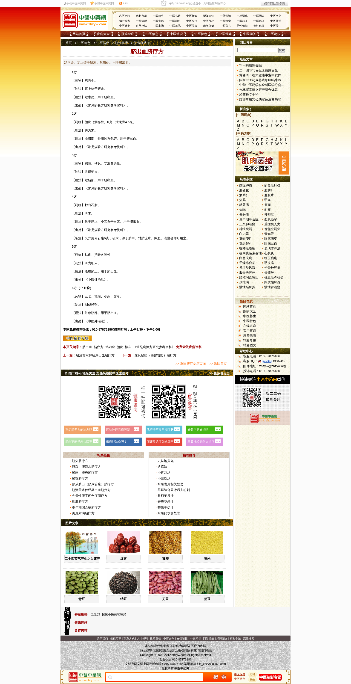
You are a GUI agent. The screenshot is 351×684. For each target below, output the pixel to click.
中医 (91, 279)
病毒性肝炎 (272, 185)
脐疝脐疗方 (80, 461)
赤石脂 (99, 238)
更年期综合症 (249, 219)
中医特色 (200, 34)
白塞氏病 (245, 258)
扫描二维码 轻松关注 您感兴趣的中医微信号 (96, 373)
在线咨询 (249, 326)
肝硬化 (244, 190)
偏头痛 (244, 214)
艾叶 (97, 255)
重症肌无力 (272, 224)
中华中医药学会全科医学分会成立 (263, 85)
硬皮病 (269, 263)
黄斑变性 (245, 238)
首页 (68, 43)
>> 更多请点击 (219, 373)
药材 (252, 674)
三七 (88, 296)
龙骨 (122, 122)
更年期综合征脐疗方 (86, 507)
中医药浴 (275, 21)
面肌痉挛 (270, 219)
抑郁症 (269, 214)
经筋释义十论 (249, 94)
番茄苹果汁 (166, 495)
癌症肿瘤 (245, 185)
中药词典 (242, 16)
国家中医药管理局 (114, 614)
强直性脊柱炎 (274, 277)
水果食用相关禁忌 (170, 484)
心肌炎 (269, 253)
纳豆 (123, 599)
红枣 (123, 558)
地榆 (97, 296)
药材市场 (141, 16)
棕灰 (128, 347)
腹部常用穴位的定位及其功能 (260, 99)
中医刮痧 (175, 21)
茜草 (117, 296)
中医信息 (152, 34)
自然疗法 (141, 25)
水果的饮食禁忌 (169, 513)
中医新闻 (191, 16)
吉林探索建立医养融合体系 (258, 90)
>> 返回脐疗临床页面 (190, 363)
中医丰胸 (158, 25)
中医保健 (225, 34)
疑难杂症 (127, 34)
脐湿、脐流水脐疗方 (86, 466)
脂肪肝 (269, 190)
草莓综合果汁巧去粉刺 (174, 490)
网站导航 (208, 638)
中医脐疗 (102, 43)
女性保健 (259, 25)
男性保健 (242, 25)
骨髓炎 (269, 272)
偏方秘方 (124, 21)
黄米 (207, 558)
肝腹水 (269, 195)
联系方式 (129, 638)
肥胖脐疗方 (80, 501)
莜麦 (165, 558)
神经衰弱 (245, 229)
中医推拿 (225, 21)
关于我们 (102, 638)
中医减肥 (175, 25)
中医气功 (208, 21)
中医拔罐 (141, 21)
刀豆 (165, 599)
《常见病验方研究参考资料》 (154, 347)
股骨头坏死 (247, 272)
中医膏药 (158, 21)
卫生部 (95, 614)
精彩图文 (249, 345)
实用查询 (249, 330)
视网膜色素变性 (250, 253)
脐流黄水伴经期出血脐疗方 (95, 355)
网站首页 (78, 34)
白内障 (244, 234)
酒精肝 (244, 195)
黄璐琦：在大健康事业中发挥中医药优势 (268, 75)
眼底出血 (270, 243)
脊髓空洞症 (272, 229)
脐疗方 (99, 347)
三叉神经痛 (247, 224)
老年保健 (208, 25)
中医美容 (191, 25)
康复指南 (249, 335)
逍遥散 (162, 466)
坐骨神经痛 (272, 267)
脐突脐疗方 (80, 478)
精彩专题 (249, 340)
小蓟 (107, 296)
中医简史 (158, 16)
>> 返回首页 (218, 363)
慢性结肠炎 (247, 287)
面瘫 (267, 209)
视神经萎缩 (247, 248)
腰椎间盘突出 (249, 277)
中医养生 (275, 25)
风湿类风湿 (247, 267)
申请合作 (168, 638)
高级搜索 (248, 638)
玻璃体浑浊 (272, 248)
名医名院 (124, 16)
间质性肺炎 (272, 282)
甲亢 (267, 200)
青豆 (81, 599)
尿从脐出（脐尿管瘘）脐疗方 (155, 355)
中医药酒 (259, 21)
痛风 (242, 200)
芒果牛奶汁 (166, 507)
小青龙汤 (164, 472)
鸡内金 (89, 80)
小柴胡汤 (164, 478)
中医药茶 (242, 21)
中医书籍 (175, 16)
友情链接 (182, 638)
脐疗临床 (121, 43)
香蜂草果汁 (166, 501)
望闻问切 (208, 16)
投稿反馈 (155, 638)
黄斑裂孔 (245, 243)
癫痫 (267, 205)
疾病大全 (103, 34)
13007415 (279, 361)
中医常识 (176, 34)
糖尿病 (244, 205)
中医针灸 (124, 25)
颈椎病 (244, 282)
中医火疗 (191, 21)
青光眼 (269, 234)
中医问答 (249, 34)
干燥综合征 (247, 263)
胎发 (120, 347)
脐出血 (87, 347)
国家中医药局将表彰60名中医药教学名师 (268, 80)
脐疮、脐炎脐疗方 (85, 472)
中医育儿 (225, 25)
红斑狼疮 (270, 258)
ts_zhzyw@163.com (212, 664)
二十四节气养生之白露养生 (84, 558)
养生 (252, 679)
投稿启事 (115, 638)
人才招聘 (142, 638)
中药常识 (225, 16)
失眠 (242, 209)
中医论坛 (274, 34)
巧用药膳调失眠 (250, 65)
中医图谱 (259, 16)
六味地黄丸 (166, 461)
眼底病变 (270, 238)
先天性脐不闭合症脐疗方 (89, 495)
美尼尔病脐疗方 (83, 513)
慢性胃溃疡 (272, 287)
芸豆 (207, 599)
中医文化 (275, 16)
